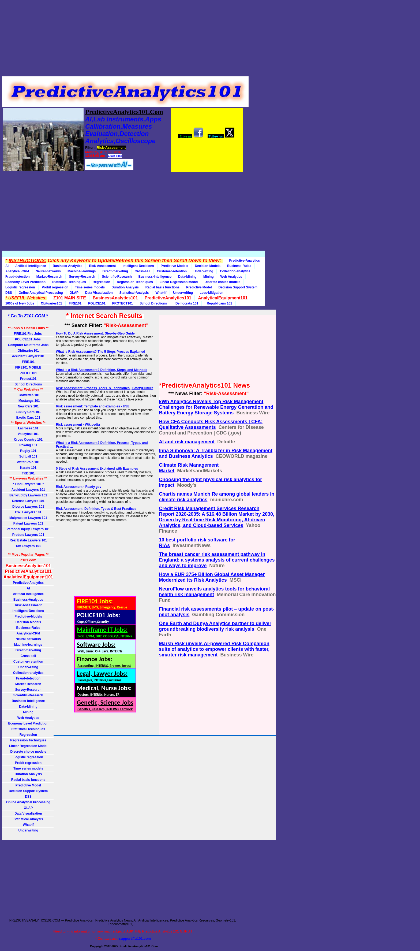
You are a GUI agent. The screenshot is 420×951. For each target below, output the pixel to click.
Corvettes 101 (28, 395)
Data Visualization (98, 293)
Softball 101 (28, 456)
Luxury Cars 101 (28, 412)
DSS (8, 293)
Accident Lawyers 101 (28, 490)
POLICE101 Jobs (28, 339)
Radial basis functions (162, 287)
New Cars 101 (28, 406)
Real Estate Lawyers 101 (28, 540)
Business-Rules (239, 266)
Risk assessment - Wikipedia (78, 424)
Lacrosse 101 (28, 428)
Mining (208, 276)
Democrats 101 (186, 303)
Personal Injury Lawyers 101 (28, 529)
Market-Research (49, 276)
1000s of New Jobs (19, 303)
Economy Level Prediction (25, 282)
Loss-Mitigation (211, 293)
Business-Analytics (67, 266)
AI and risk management (187, 441)
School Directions (153, 303)
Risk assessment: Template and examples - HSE (93, 406)
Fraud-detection (17, 276)
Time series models (90, 287)
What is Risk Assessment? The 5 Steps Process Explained (100, 352)
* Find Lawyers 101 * (28, 484)
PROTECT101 (122, 303)
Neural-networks (48, 271)
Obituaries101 (51, 303)
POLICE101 (97, 303)
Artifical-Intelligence (30, 266)
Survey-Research (82, 276)
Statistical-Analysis (134, 293)
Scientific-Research (117, 276)
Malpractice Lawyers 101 (28, 518)
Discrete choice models (222, 282)
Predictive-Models (174, 266)
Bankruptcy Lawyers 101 (28, 495)
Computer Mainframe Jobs (28, 345)
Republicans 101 (218, 303)
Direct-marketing (115, 271)
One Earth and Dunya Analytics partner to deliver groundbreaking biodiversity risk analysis (215, 626)
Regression (101, 282)
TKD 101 (28, 473)
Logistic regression (20, 287)
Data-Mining (187, 276)
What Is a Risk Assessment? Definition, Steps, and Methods (101, 370)
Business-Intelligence (154, 276)
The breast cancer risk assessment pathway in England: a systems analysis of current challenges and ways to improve (217, 560)
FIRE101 (75, 303)
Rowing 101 (28, 445)
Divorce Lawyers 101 (28, 506)
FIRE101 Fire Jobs (28, 334)
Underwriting (203, 271)
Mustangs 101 (28, 401)
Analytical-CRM (17, 271)
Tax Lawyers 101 (28, 546)
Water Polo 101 (28, 462)
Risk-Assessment (102, 266)
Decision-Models (207, 266)
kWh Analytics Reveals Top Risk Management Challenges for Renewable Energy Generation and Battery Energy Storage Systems (216, 407)
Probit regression (55, 287)
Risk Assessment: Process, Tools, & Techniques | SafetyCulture (104, 388)
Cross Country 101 (28, 439)
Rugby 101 (28, 451)
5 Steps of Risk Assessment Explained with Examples (97, 468)
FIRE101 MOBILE (28, 367)
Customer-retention (172, 271)
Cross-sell (142, 271)
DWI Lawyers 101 (28, 512)
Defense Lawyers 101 (28, 501)
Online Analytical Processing (41, 293)
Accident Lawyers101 (28, 356)
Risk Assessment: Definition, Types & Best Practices (96, 509)
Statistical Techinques (69, 282)
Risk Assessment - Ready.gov (78, 487)
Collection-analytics (235, 271)
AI (7, 266)
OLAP (74, 293)
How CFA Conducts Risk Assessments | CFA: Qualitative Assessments (210, 424)
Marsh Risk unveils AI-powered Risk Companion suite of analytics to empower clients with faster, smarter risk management (214, 649)
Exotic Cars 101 (28, 417)
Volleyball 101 (28, 434)
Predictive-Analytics (244, 260)
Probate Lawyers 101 (28, 535)
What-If (161, 293)
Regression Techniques (135, 282)
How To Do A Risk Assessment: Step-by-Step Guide (95, 333)
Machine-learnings (82, 271)
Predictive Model (199, 287)
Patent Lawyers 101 (28, 523)
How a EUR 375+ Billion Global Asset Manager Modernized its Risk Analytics (212, 577)
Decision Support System (238, 287)
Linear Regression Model (179, 282)
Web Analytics (231, 276)
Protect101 (28, 379)
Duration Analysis (125, 287)
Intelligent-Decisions (138, 266)
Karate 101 (28, 468)
